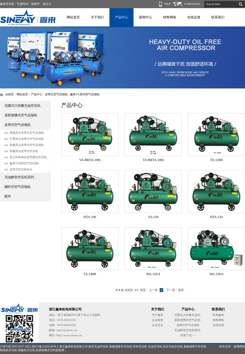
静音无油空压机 (98, 346)
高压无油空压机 (173, 346)
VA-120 (153, 217)
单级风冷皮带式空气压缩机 (27, 132)
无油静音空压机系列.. (188, 330)
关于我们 (97, 17)
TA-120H (216, 160)
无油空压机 (155, 346)
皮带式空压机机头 (21, 169)
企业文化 (157, 325)
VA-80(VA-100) (89, 160)
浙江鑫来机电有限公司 (73, 346)
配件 (7, 196)
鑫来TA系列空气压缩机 (24, 163)
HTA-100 (90, 217)
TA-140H (90, 274)
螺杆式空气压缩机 (17, 187)
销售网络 (169, 17)
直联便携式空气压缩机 (20, 115)
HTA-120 (216, 217)
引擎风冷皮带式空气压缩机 (27, 138)
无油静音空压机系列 (19, 177)
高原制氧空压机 (46, 350)
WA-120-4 (153, 274)
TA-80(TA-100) (153, 160)
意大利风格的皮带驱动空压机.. (29, 157)
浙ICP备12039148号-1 (45, 346)
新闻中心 (145, 17)
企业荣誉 (157, 320)
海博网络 (239, 346)
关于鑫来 (157, 315)
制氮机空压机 (26, 350)
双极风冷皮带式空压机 (24, 151)
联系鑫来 (218, 315)
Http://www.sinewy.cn (69, 335)
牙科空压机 (140, 346)
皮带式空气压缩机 (17, 125)
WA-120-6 (216, 274)
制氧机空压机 (8, 350)
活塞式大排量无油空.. (188, 315)
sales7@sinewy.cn (66, 330)
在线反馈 (193, 17)
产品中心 (121, 17)
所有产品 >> (188, 335)
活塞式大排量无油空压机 (22, 105)
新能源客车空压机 (120, 346)
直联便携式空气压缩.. (188, 320)
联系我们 (217, 17)
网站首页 (73, 17)
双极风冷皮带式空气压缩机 (27, 145)
